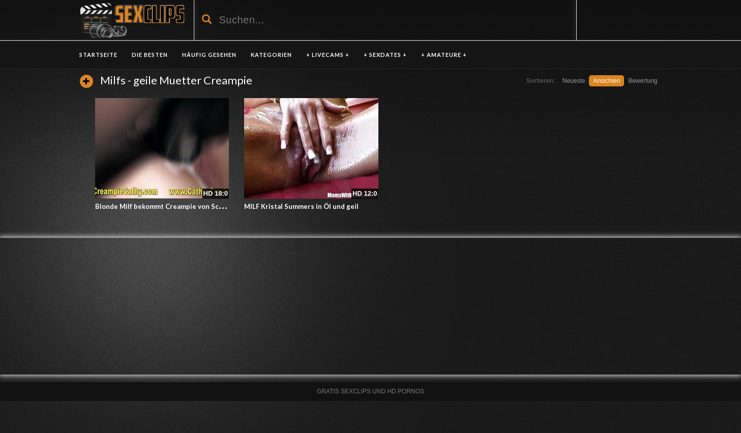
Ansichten (606, 80)
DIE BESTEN (150, 54)
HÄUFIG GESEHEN (209, 54)
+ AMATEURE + (444, 54)
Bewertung (642, 80)
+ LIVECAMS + (327, 54)
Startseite (98, 54)
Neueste (573, 80)
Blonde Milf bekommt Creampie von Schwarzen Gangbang (187, 206)
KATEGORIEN (271, 54)
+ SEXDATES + (385, 54)
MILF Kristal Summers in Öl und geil (301, 206)
